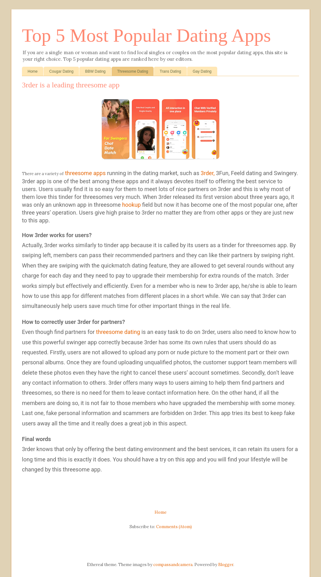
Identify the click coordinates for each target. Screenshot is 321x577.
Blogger (225, 564)
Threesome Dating (132, 71)
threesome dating (118, 332)
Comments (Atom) (174, 526)
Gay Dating (202, 71)
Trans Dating (170, 71)
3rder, (207, 173)
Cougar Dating (61, 71)
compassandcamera (172, 564)
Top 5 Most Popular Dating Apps (146, 35)
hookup (131, 204)
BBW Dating (95, 71)
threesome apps (85, 173)
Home (33, 71)
